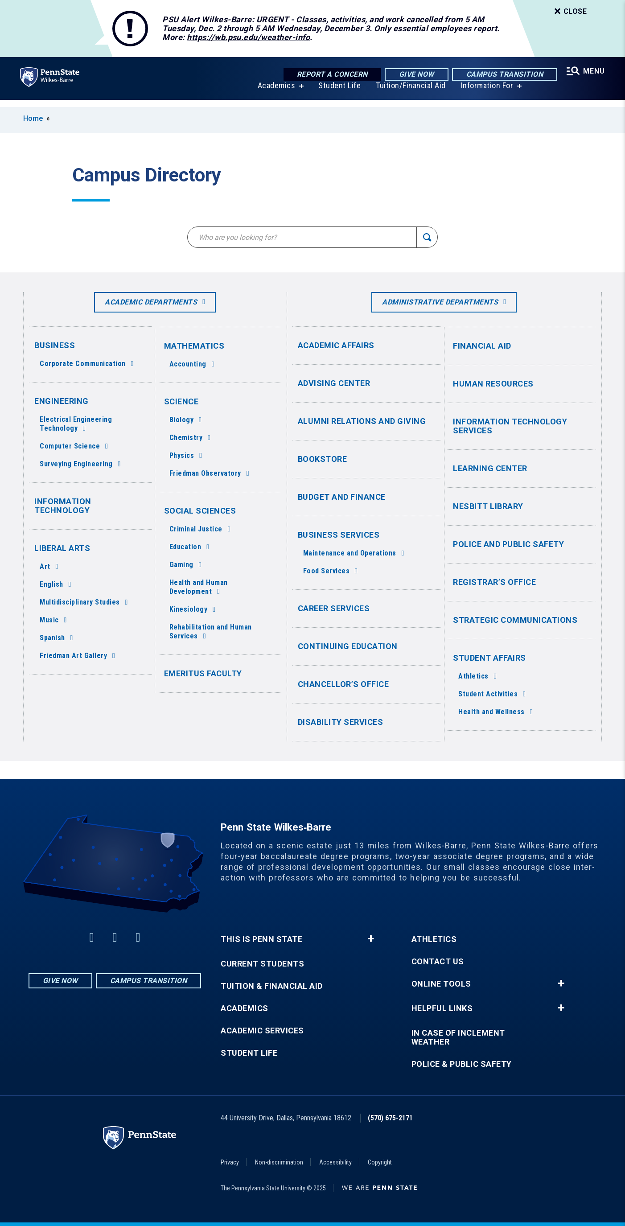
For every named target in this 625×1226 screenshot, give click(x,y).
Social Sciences (200, 510)
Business (54, 345)
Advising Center (334, 383)
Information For (486, 92)
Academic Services (262, 1030)
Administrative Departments (440, 302)
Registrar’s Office (494, 582)
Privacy (230, 1162)
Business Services (339, 534)
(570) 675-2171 (390, 1118)
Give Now (414, 74)
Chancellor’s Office (343, 684)
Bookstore (322, 459)
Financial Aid (482, 345)
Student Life (338, 92)
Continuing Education (348, 646)
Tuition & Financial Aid (272, 986)
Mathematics (194, 345)
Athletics (434, 939)
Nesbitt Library (488, 506)
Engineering (61, 401)
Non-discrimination (279, 1162)
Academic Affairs (336, 345)
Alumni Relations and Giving (362, 421)
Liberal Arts (62, 548)
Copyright (380, 1162)
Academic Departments (151, 302)
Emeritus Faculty (203, 673)
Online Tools (441, 983)
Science (181, 401)
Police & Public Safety (461, 1064)
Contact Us (437, 961)
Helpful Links (442, 1008)
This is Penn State (261, 939)
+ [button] (370, 939)
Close (570, 11)
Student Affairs (489, 657)
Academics (275, 92)
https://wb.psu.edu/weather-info (248, 37)
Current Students (262, 963)
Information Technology (62, 506)
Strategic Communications (515, 620)
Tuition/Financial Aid (409, 92)
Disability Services (340, 722)
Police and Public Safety (508, 544)
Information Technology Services (510, 426)
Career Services (334, 608)
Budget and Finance (342, 497)
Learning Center (490, 468)
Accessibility (335, 1162)
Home (33, 118)
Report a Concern (330, 74)
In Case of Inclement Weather (458, 1037)
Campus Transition (502, 74)
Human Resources (493, 383)
